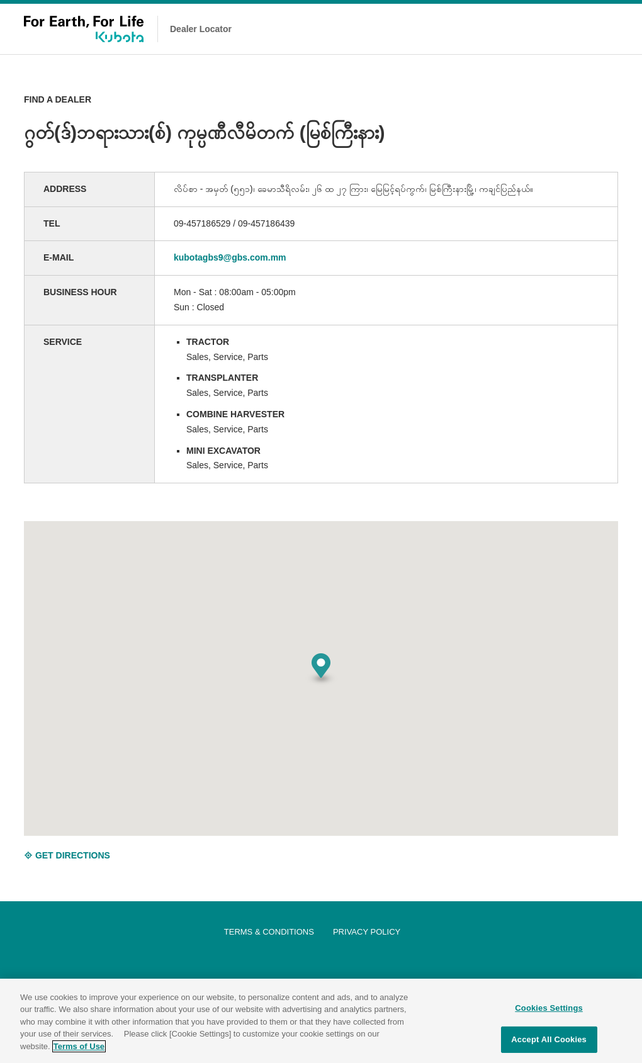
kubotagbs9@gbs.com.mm (230, 257)
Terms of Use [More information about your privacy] (79, 1052)
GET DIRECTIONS (67, 855)
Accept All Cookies (549, 1045)
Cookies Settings (549, 1013)
